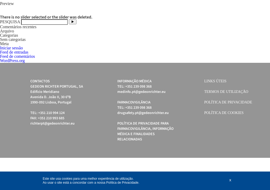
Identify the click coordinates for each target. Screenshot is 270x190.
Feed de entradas (14, 52)
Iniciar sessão (11, 48)
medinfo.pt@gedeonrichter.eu (141, 91)
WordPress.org (12, 60)
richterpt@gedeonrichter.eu (52, 123)
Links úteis (215, 81)
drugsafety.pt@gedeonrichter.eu (143, 113)
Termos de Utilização (226, 92)
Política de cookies (224, 113)
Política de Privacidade (228, 102)
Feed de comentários (17, 56)
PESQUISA (10, 22)
